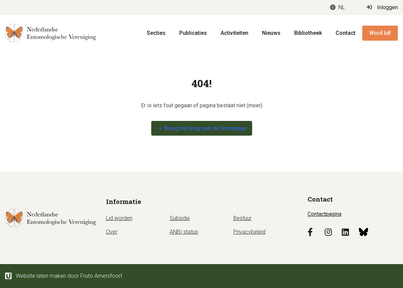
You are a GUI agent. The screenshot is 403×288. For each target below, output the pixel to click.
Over (111, 232)
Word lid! (380, 33)
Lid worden (119, 218)
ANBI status (184, 232)
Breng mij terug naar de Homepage (205, 128)
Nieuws (271, 33)
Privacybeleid (249, 232)
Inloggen (382, 7)
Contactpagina (324, 214)
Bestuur (242, 218)
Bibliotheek (308, 33)
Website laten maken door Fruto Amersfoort (63, 276)
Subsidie (180, 218)
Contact (345, 33)
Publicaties (193, 33)
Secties (156, 33)
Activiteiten (234, 33)
